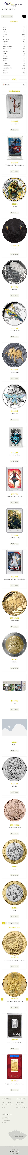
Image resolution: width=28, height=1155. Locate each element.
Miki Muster (14, 662)
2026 (14, 703)
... (11, 923)
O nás (3, 1107)
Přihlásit (12, 9)
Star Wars (14, 58)
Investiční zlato (5, 1117)
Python (14, 248)
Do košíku (14, 130)
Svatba (14, 61)
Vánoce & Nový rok (14, 68)
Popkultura (14, 41)
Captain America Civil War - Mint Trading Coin (14, 579)
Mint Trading (14, 39)
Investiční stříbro (6, 1120)
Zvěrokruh (14, 73)
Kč (13, 6)
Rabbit (14, 869)
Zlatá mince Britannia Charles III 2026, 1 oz (14, 960)
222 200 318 (14, 1153)
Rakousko (14, 84)
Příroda (14, 44)
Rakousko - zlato (14, 49)
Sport (14, 53)
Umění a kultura (14, 65)
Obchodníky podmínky (21, 1107)
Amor (14, 29)
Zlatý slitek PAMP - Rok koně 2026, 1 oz (14, 1084)
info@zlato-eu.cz (14, 1151)
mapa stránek (15, 1149)
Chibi (14, 37)
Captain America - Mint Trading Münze (15, 165)
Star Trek (14, 56)
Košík (8, 9)
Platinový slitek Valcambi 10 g (15, 1042)
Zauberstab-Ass (14, 123)
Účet (4, 9)
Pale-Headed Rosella (14, 330)
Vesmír (14, 70)
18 (14, 923)
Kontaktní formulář (6, 1102)
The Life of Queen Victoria (14, 827)
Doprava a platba (20, 1102)
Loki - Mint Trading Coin (14, 537)
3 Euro (14, 27)
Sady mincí (14, 51)
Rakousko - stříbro (14, 46)
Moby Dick (14, 289)
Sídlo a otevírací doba (7, 1104)
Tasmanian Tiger (15, 372)
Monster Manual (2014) (14, 455)
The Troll (15, 206)
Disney (14, 32)
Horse (14, 910)
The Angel (14, 744)
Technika (14, 63)
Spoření (4, 1122)
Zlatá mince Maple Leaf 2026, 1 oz (14, 1001)
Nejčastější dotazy (20, 1104)
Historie (14, 34)
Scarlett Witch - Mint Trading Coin (14, 496)
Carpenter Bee (14, 413)
